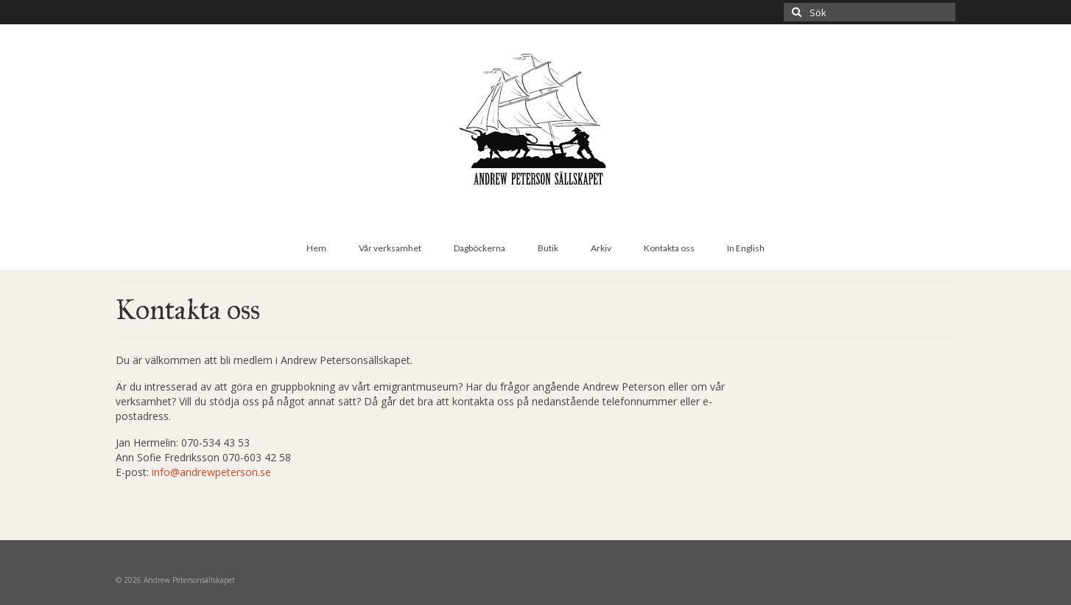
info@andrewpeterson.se (211, 472)
